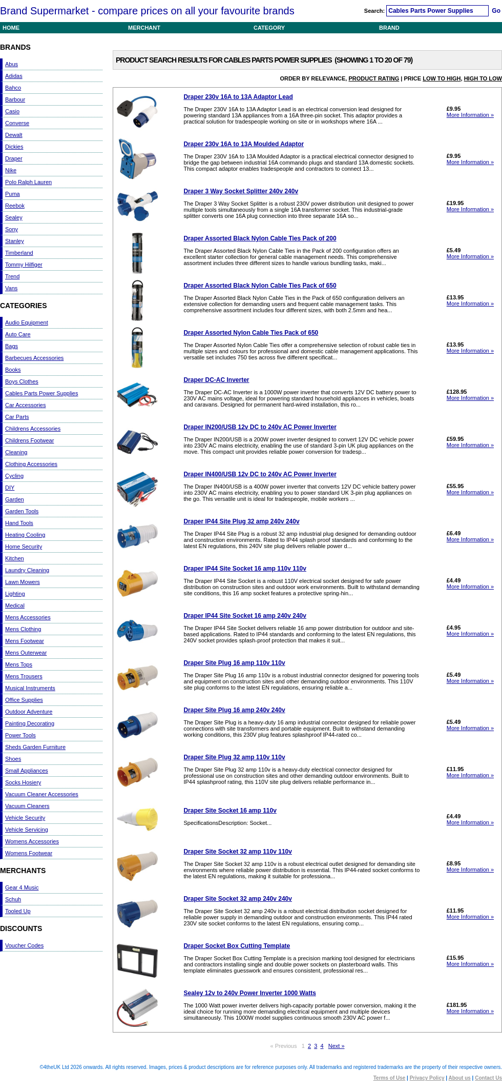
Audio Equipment (26, 322)
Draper (14, 158)
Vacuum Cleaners (27, 806)
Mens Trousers (24, 676)
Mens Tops (18, 664)
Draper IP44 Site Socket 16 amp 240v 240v (244, 615)
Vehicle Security (25, 818)
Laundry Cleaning (27, 570)
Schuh (13, 899)
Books (13, 370)
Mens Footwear (24, 641)
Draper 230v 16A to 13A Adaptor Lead (237, 96)
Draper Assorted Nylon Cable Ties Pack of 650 (250, 332)
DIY (9, 487)
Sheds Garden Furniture (35, 747)
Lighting (15, 594)
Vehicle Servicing (26, 829)
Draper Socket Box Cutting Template (236, 945)
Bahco (13, 88)
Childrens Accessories (32, 429)
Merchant (144, 28)
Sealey (14, 217)
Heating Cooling (25, 535)
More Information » (470, 115)
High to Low (483, 78)
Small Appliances (26, 770)
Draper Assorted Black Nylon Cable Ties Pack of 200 (259, 238)
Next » (336, 1046)
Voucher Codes (24, 945)
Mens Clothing (23, 629)
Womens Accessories (32, 841)
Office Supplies (24, 700)
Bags (11, 346)
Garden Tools (21, 511)
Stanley (14, 241)
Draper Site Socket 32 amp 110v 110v (237, 851)
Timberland (19, 253)
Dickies (14, 147)
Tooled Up (18, 911)
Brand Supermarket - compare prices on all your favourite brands (147, 10)
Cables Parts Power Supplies (41, 393)
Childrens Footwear (29, 440)
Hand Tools (19, 523)
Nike (10, 170)
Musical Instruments (30, 688)
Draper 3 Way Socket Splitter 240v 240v (240, 191)
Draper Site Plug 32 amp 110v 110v (234, 757)
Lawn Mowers (22, 582)
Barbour (15, 99)
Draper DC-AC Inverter (216, 379)
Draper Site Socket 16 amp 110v (229, 810)
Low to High (442, 78)
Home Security (23, 546)
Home (11, 28)
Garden (14, 499)
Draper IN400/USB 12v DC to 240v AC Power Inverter (259, 474)
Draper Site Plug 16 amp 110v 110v (234, 662)
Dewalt (14, 135)
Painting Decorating (29, 723)
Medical (15, 605)
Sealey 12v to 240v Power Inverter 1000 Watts (249, 993)
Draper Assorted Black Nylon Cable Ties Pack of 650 (259, 285)
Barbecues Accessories (34, 358)
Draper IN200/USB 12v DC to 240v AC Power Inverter (259, 427)
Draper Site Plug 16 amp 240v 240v (234, 710)
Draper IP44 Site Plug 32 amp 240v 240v (241, 521)
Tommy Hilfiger (24, 264)
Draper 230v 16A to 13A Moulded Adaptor (243, 144)
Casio (12, 111)
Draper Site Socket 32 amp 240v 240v (237, 898)
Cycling (14, 476)
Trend (12, 276)
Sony (11, 229)
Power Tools (20, 735)
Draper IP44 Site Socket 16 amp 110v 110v (244, 568)
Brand (389, 28)
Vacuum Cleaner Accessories (41, 794)
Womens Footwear (28, 853)
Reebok (15, 206)
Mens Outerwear (26, 653)
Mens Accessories (28, 617)
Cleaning (16, 452)
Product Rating (373, 78)
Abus (11, 64)
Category (269, 28)
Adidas (14, 76)
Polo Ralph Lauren (28, 182)
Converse (17, 123)
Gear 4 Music (21, 887)
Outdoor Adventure (28, 712)
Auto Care (18, 334)
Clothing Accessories (31, 464)
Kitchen (14, 558)
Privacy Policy (427, 1078)
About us (460, 1078)
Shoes (13, 759)
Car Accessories (25, 405)
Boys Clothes (21, 381)
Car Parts (17, 417)
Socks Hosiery (23, 782)
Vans (11, 288)
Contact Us (488, 1078)
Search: (375, 11)
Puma (12, 194)
